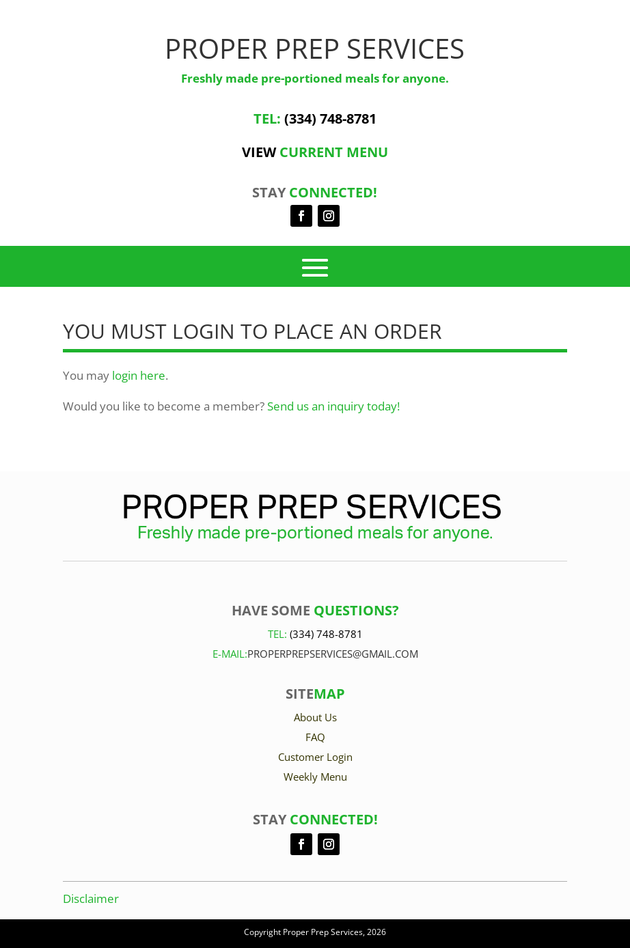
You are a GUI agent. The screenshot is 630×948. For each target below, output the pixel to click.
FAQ (315, 737)
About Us (315, 717)
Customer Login (315, 757)
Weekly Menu (315, 776)
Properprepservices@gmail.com (332, 653)
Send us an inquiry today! (333, 406)
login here (138, 375)
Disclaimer (91, 898)
